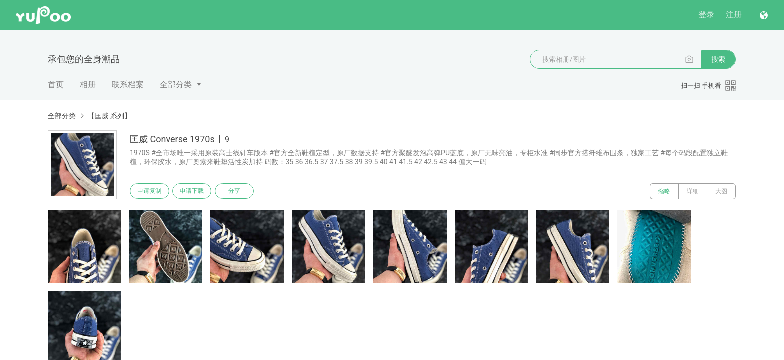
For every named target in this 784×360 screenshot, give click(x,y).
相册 (88, 85)
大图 (722, 191)
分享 (241, 191)
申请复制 (151, 191)
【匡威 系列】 (109, 116)
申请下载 (196, 191)
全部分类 (176, 85)
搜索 (719, 60)
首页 (56, 85)
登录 (706, 15)
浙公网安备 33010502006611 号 (219, 344)
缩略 (664, 191)
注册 (734, 15)
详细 (693, 191)
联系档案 (128, 85)
